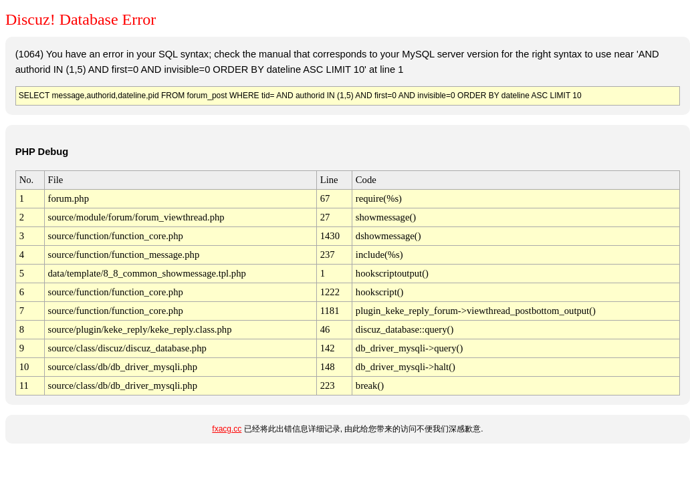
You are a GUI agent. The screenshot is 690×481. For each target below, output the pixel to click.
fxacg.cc (226, 429)
